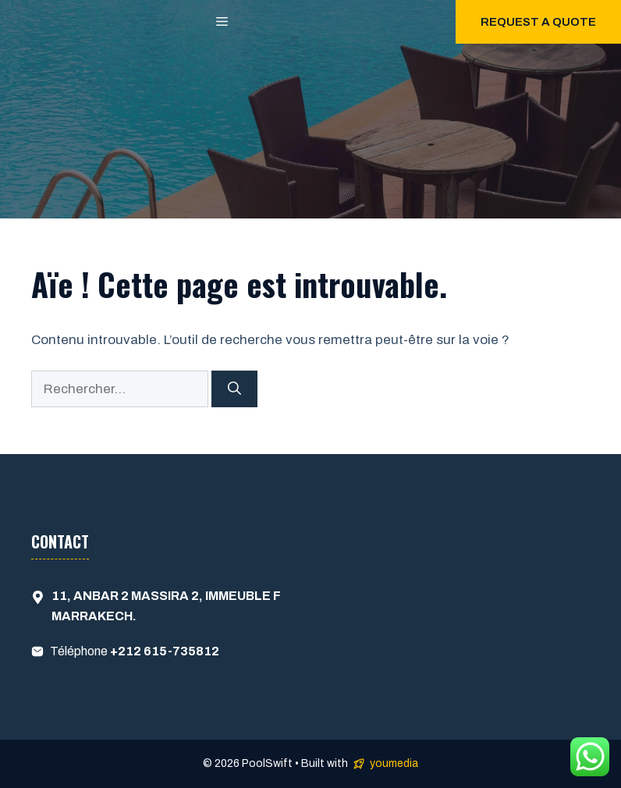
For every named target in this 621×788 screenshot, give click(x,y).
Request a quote (538, 22)
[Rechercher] (234, 389)
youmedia (394, 763)
